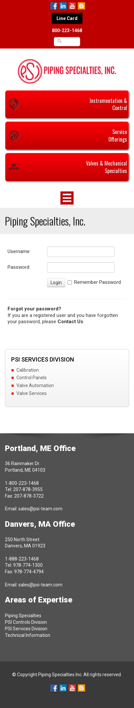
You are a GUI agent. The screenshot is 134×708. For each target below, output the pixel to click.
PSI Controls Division (26, 622)
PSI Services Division (26, 628)
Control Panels (31, 377)
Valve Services (31, 393)
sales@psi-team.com (40, 508)
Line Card (67, 18)
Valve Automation (35, 385)
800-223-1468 (67, 30)
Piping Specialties (23, 615)
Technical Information (27, 635)
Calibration (27, 370)
